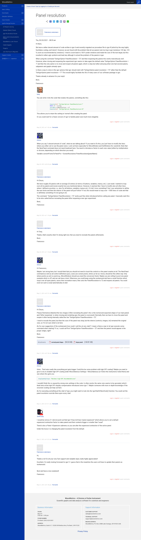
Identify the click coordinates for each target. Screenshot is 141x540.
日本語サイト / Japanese (9, 58)
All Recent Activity (8, 27)
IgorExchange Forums (8, 23)
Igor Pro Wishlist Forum (10, 33)
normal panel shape (57, 342)
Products (4, 6)
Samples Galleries (7, 16)
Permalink (55, 127)
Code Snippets (7, 45)
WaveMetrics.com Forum (10, 41)
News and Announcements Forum (11, 37)
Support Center (6, 55)
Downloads (5, 13)
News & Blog (6, 9)
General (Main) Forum (9, 30)
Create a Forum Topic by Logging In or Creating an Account (43, 6)
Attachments (42, 342)
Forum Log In (130, 2)
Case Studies (6, 20)
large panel (79, 342)
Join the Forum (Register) (10, 51)
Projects (5, 48)
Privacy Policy (83, 531)
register (117, 122)
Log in (111, 122)
